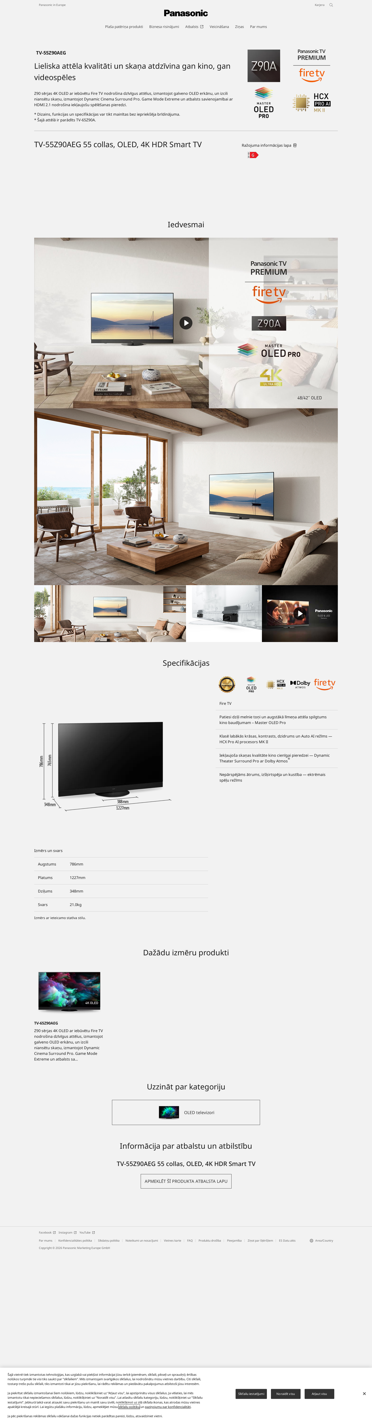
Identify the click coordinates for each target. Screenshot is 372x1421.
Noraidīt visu (285, 1394)
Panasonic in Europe (52, 5)
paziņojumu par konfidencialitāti (168, 1407)
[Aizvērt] (364, 1394)
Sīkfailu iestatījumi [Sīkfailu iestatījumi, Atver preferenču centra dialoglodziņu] (251, 1394)
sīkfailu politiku (129, 1407)
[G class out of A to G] (253, 322)
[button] (186, 1349)
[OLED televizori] (186, 1280)
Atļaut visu (319, 1394)
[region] (186, 1394)
